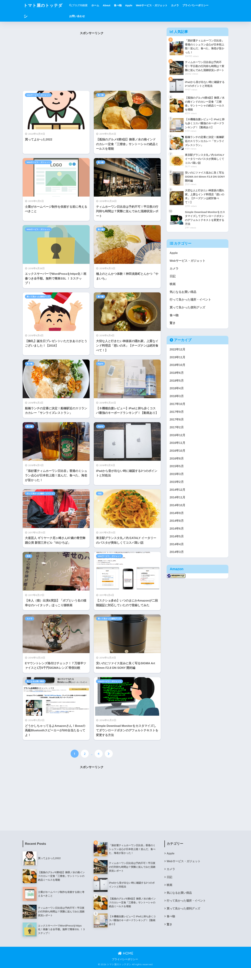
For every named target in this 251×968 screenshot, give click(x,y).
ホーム (95, 5)
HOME (125, 953)
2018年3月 (177, 396)
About (106, 5)
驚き (173, 323)
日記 (100, 493)
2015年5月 (177, 466)
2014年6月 (177, 528)
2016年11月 (177, 443)
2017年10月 (177, 404)
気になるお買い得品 (35, 681)
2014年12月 (177, 489)
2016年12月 (177, 435)
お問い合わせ (77, 16)
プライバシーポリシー (195, 5)
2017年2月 (177, 427)
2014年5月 (177, 536)
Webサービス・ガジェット (151, 5)
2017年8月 (177, 419)
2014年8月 (177, 520)
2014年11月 (177, 497)
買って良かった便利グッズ (38, 296)
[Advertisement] (92, 63)
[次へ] (109, 754)
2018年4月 (177, 388)
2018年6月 (177, 372)
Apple (128, 5)
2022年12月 (177, 349)
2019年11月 (177, 357)
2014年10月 (177, 505)
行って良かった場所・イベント (40, 493)
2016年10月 (177, 450)
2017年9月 (177, 412)
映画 (29, 556)
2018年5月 (177, 380)
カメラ (175, 5)
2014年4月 (177, 544)
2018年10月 (177, 365)
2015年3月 (177, 474)
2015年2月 (177, 482)
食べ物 (118, 5)
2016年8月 (177, 458)
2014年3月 (177, 552)
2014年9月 (177, 513)
